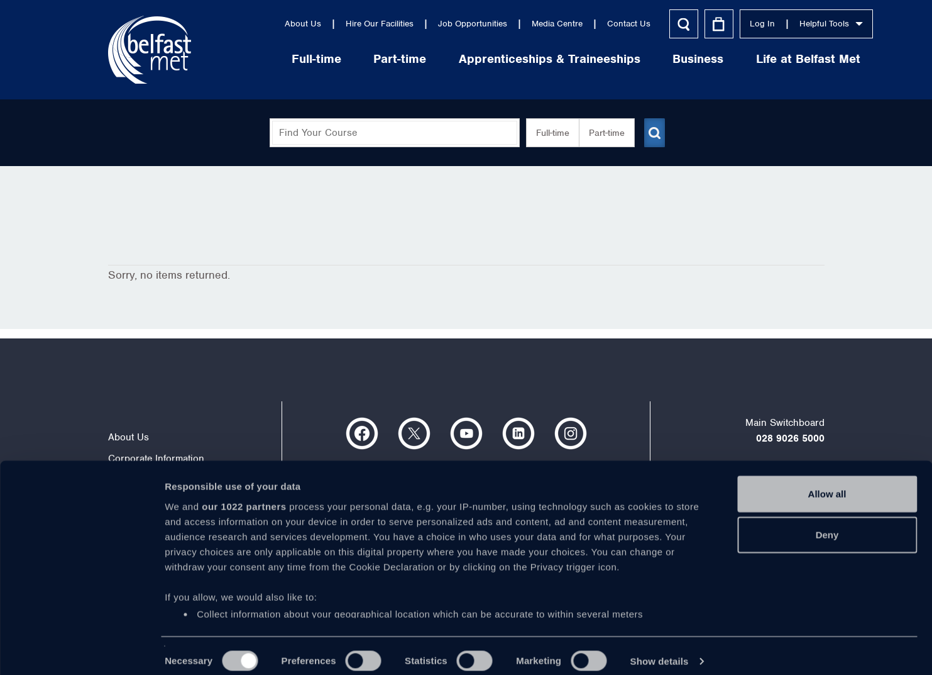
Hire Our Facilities (331, 23)
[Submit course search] (653, 132)
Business (649, 59)
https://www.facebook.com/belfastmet (362, 433)
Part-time (351, 59)
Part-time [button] (602, 132)
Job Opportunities (424, 23)
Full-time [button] (547, 132)
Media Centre (508, 23)
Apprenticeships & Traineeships (501, 59)
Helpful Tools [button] (782, 23)
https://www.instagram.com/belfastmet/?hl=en (570, 433)
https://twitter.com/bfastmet (414, 433)
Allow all (827, 482)
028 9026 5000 (790, 438)
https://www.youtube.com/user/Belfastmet (466, 433)
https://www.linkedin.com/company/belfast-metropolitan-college (518, 433)
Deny (827, 523)
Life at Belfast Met (760, 59)
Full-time (268, 59)
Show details (659, 650)
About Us (254, 23)
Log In (713, 23)
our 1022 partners (244, 495)
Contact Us (580, 23)
